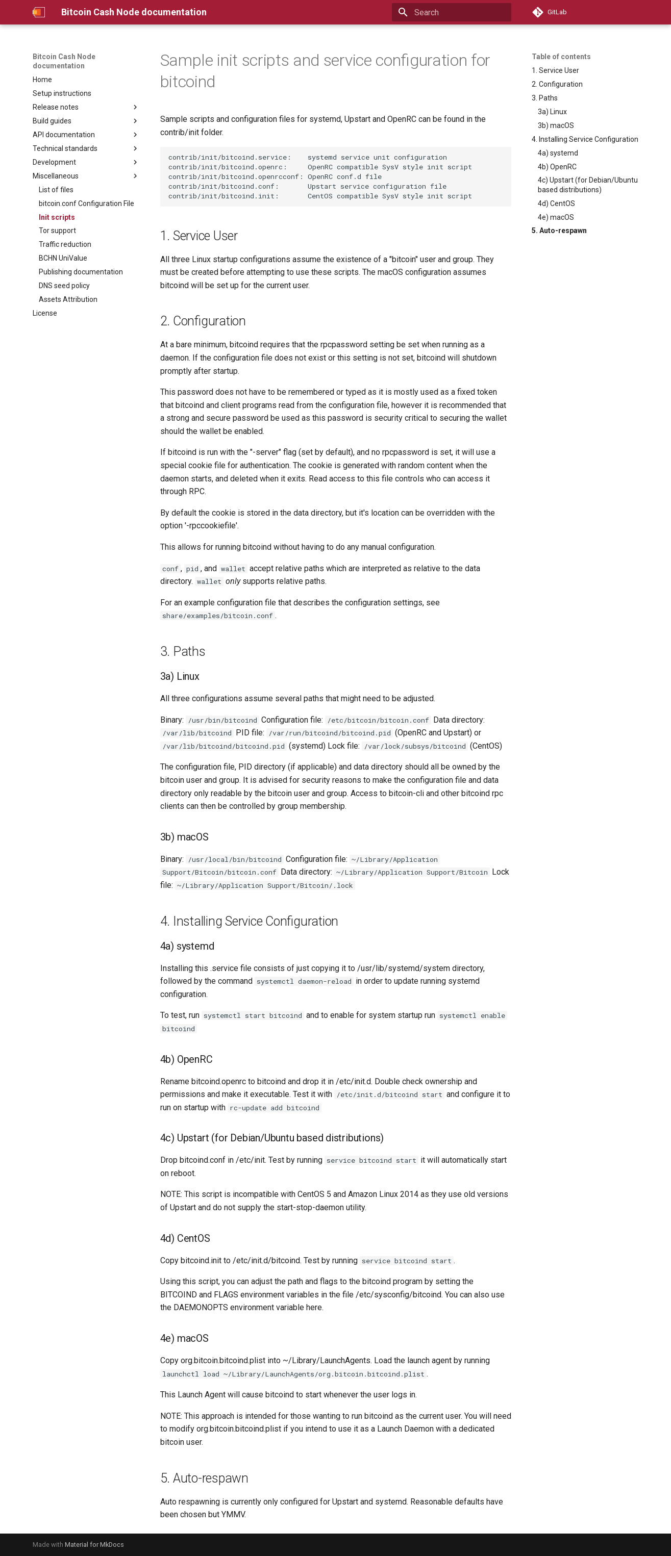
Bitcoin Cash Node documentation (64, 61)
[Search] (451, 12)
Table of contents (561, 57)
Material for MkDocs (94, 1544)
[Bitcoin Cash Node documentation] (39, 12)
